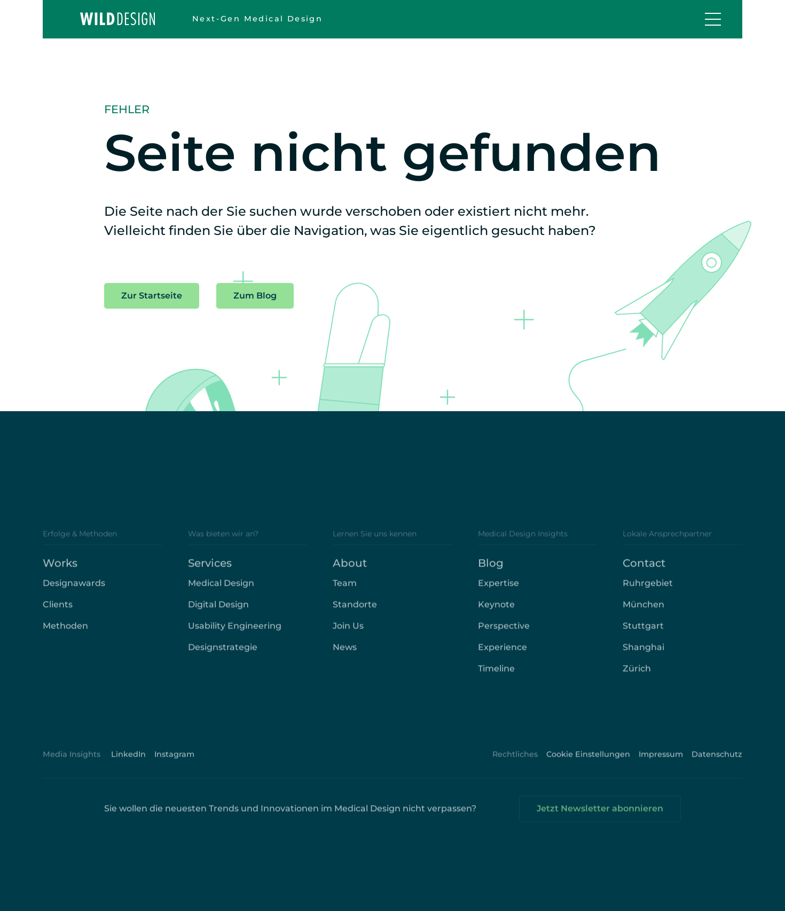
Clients (58, 609)
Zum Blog (255, 295)
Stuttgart (643, 630)
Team (345, 588)
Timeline (496, 673)
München (643, 609)
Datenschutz (717, 759)
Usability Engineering (234, 630)
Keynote (496, 609)
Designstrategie (222, 652)
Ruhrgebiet (648, 588)
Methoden (65, 630)
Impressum (661, 759)
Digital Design (218, 609)
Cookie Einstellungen (588, 759)
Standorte (355, 609)
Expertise (498, 588)
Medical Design (221, 588)
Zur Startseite (151, 295)
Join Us (348, 630)
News (345, 652)
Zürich (637, 673)
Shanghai (643, 652)
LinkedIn (128, 759)
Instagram (174, 759)
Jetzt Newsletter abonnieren (600, 813)
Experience (502, 652)
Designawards (74, 588)
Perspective (504, 630)
